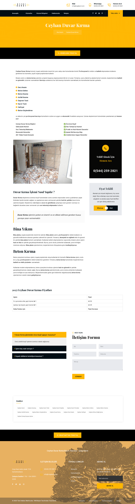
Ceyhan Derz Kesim (69, 412)
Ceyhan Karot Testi (44, 408)
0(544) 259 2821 (99, 6)
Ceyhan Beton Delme (87, 408)
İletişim (66, 13)
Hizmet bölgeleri (42, 13)
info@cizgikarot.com (78, 6)
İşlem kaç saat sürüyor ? (24, 349)
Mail (112, 208)
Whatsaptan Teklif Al (67, 435)
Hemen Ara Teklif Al (67, 53)
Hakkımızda (56, 13)
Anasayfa (15, 13)
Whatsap (100, 208)
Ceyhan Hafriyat (81, 412)
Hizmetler (29, 13)
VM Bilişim (37, 501)
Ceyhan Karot (21, 408)
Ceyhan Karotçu (32, 408)
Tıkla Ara (115, 13)
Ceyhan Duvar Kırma (55, 412)
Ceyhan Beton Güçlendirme (39, 412)
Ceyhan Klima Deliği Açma (96, 412)
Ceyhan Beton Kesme (102, 408)
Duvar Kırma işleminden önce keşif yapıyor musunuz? (35, 335)
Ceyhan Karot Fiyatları (58, 408)
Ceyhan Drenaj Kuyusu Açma (25, 416)
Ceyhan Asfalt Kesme (23, 412)
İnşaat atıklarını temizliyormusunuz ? (29, 356)
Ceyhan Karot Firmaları (73, 408)
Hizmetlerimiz (75, 473)
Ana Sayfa (60, 32)
